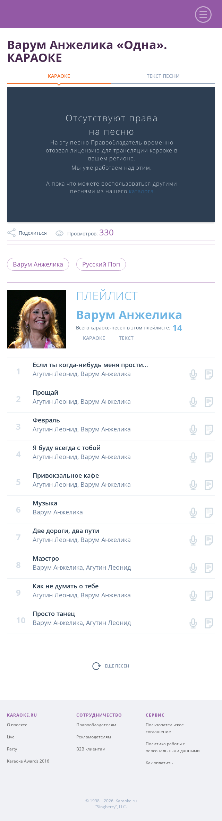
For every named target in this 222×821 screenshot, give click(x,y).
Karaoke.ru (126, 801)
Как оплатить (159, 763)
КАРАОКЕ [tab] (59, 76)
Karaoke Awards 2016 (28, 761)
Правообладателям (96, 725)
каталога (141, 191)
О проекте (17, 725)
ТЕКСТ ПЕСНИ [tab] (163, 76)
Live (11, 737)
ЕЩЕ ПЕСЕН (117, 666)
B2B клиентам (90, 749)
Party (12, 749)
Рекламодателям (93, 737)
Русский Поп (101, 264)
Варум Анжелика (38, 264)
